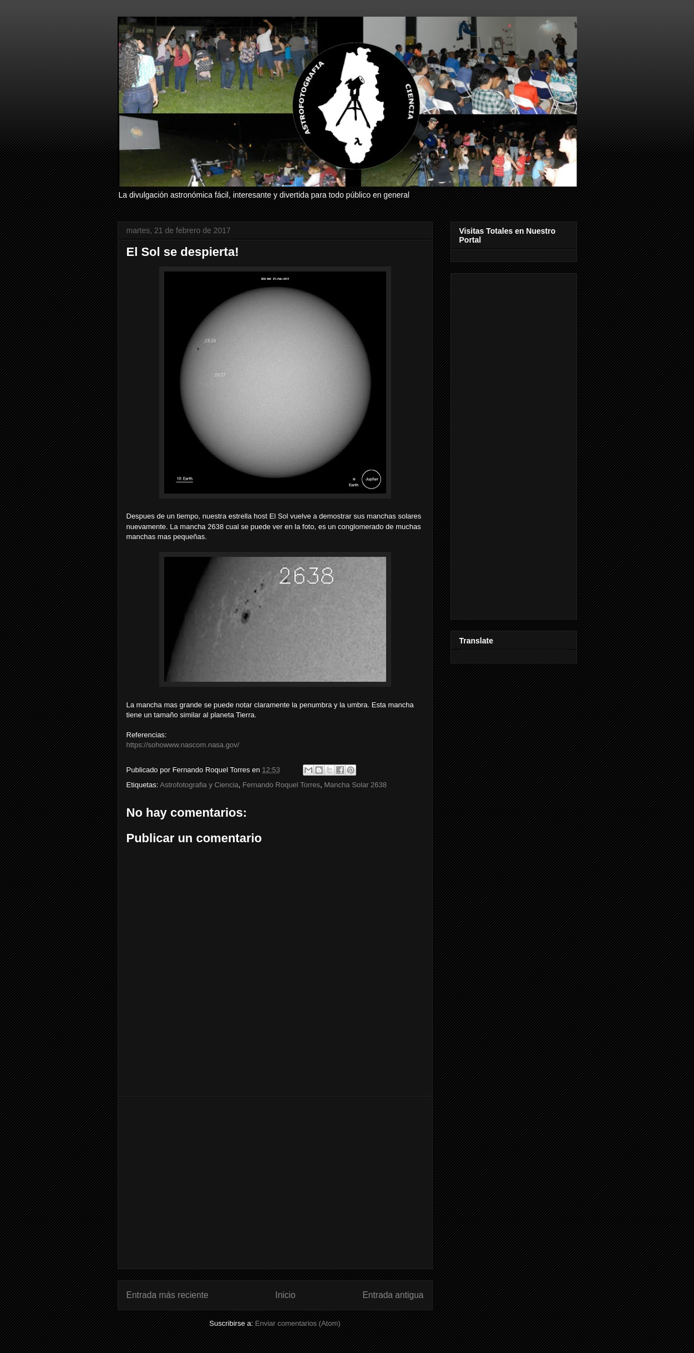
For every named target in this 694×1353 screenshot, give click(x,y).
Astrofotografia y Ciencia (199, 785)
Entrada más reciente (167, 1295)
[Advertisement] (275, 1182)
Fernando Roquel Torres (281, 785)
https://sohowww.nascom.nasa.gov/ (183, 745)
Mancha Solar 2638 (355, 785)
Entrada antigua (392, 1295)
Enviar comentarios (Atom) (298, 1323)
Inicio (285, 1295)
